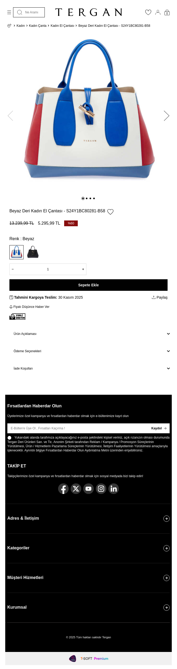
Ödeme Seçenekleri (92, 351)
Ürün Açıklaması (92, 333)
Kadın (20, 26)
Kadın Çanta (38, 26)
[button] (83, 198)
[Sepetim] (167, 12)
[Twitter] (76, 488)
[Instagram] (101, 488)
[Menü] (9, 12)
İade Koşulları (92, 368)
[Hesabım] (158, 12)
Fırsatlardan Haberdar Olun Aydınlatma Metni (77, 450)
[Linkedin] (113, 488)
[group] (88, 113)
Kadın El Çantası (62, 26)
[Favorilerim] (148, 14)
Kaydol (159, 428)
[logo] (88, 12)
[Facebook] (63, 488)
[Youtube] (88, 488)
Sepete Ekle (88, 285)
